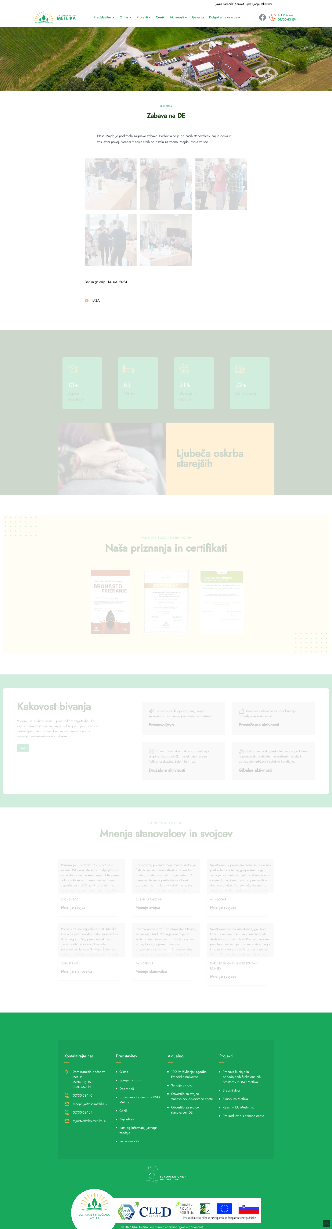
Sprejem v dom (130, 1080)
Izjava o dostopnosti (190, 1227)
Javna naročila (224, 4)
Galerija (198, 17)
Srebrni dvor (231, 1090)
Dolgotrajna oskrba (224, 17)
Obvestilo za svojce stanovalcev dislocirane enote (192, 1096)
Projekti (144, 17)
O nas (125, 17)
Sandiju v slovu (181, 1085)
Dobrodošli (127, 1088)
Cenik (160, 17)
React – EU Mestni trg (238, 1107)
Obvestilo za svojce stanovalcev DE (185, 1110)
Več (22, 748)
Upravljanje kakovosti (258, 4)
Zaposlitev (126, 1119)
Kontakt (239, 4)
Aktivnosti (178, 17)
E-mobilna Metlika (235, 1098)
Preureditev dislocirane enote (243, 1115)
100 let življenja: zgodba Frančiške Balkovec (189, 1074)
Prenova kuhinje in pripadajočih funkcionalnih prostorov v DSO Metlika (242, 1076)
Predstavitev (104, 17)
